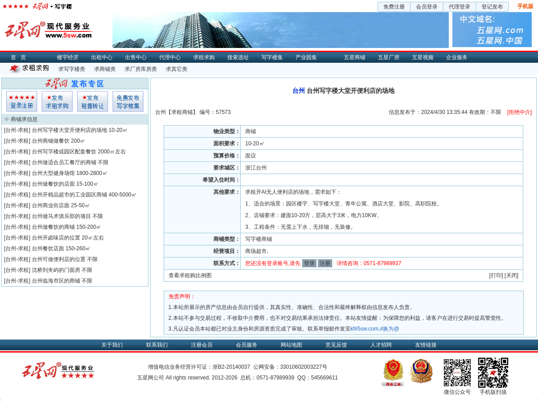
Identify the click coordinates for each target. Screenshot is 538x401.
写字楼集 (272, 57)
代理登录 (459, 7)
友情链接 (426, 345)
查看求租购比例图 (190, 275)
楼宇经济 (67, 57)
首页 (20, 57)
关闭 (511, 275)
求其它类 (176, 69)
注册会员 (202, 345)
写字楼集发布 (128, 101)
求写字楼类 (71, 69)
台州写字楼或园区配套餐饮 (64, 151)
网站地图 (291, 345)
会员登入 (21, 101)
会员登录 (427, 7)
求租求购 (204, 57)
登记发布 (492, 7)
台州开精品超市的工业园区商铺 (69, 195)
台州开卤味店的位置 (56, 238)
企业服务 (457, 57)
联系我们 (157, 345)
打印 (496, 275)
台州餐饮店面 (48, 248)
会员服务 (246, 345)
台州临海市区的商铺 (56, 281)
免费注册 (394, 7)
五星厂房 (388, 57)
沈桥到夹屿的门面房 (56, 270)
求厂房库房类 (141, 69)
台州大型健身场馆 (53, 173)
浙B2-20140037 (231, 367)
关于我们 (112, 345)
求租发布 (57, 101)
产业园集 (306, 57)
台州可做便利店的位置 (59, 259)
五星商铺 (354, 57)
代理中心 (170, 57)
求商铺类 (105, 69)
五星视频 (423, 57)
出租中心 (102, 57)
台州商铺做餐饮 (50, 141)
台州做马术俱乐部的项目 (61, 216)
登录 (309, 263)
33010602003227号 (303, 367)
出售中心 (136, 57)
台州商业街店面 (50, 205)
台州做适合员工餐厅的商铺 (64, 162)
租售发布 (92, 101)
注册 (325, 263)
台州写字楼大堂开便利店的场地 (69, 130)
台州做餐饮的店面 (53, 184)
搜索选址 (238, 57)
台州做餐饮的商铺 (53, 227)
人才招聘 (381, 345)
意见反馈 (336, 345)
